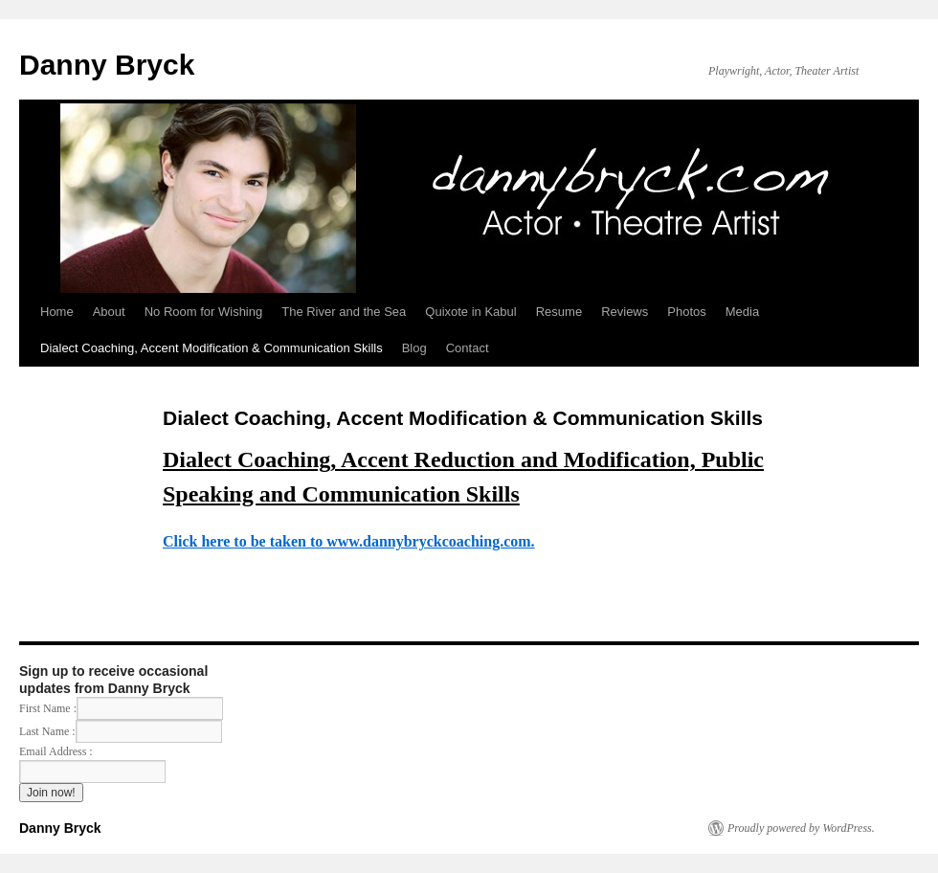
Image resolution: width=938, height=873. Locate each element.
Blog (414, 348)
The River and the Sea (343, 311)
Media (742, 311)
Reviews (624, 311)
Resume (559, 311)
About (109, 311)
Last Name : (120, 731)
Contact (467, 348)
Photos (686, 311)
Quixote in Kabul (470, 311)
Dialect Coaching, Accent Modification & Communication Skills (211, 348)
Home (57, 311)
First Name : (121, 708)
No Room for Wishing (204, 311)
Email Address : (56, 751)
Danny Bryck (106, 64)
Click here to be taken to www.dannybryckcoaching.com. (349, 541)
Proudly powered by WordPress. (801, 828)
